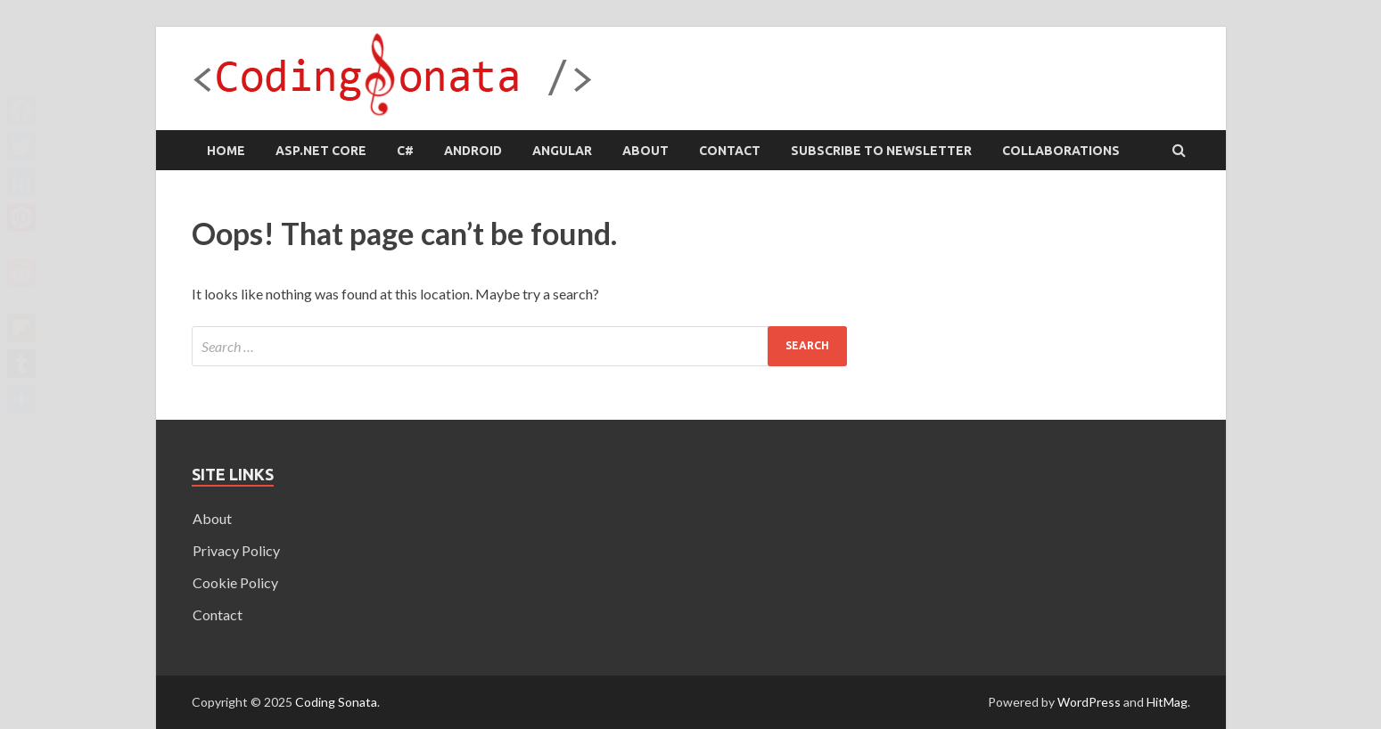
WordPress (1089, 701)
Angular (562, 150)
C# (405, 150)
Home (226, 150)
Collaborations (1061, 150)
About (645, 150)
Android (473, 150)
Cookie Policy (235, 582)
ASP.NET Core (320, 150)
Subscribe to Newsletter (881, 150)
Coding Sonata (336, 701)
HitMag (1167, 701)
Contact (729, 150)
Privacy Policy (236, 550)
